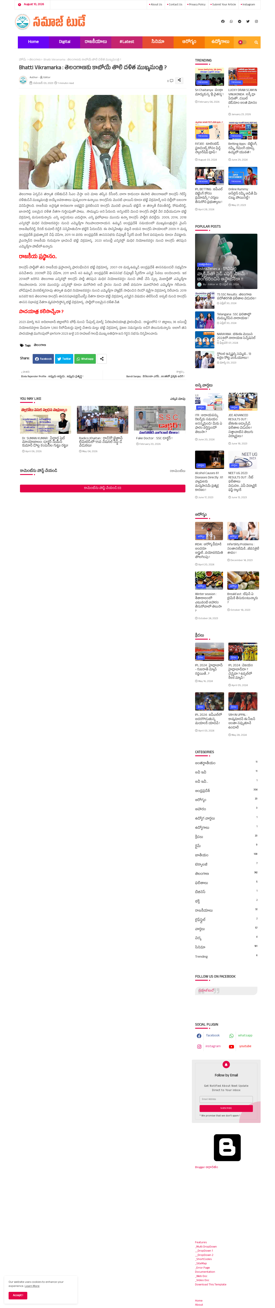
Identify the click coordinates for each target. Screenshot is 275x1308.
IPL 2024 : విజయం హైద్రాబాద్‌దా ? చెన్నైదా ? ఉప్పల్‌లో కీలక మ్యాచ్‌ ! (240, 672)
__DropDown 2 (204, 1255)
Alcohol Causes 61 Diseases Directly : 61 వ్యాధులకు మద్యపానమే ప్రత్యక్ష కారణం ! (209, 482)
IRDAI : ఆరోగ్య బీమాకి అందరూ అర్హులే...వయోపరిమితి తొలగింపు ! (209, 551)
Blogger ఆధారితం (227, 1165)
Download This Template (210, 1285)
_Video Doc (202, 1280)
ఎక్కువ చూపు (177, 399)
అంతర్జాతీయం (226, 763)
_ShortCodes (203, 1259)
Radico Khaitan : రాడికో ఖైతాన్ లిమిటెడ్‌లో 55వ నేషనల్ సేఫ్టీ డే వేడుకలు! (101, 442)
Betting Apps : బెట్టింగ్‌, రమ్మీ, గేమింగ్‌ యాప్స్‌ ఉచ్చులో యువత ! (242, 148)
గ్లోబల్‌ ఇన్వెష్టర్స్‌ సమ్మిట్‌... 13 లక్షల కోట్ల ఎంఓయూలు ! (234, 356)
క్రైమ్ (226, 846)
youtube (245, 1046)
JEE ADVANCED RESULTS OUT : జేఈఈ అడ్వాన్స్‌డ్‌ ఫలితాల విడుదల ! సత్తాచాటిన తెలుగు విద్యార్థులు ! (240, 426)
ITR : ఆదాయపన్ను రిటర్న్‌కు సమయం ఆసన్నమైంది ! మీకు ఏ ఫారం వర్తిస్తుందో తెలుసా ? (208, 424)
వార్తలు (226, 929)
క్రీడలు (226, 837)
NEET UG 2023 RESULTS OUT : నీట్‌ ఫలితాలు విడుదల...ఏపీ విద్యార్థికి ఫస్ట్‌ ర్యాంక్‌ (242, 482)
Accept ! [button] (18, 1295)
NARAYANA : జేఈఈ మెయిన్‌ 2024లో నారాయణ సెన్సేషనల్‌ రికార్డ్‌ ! (236, 338)
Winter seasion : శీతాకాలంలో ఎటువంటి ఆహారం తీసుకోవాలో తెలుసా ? (208, 603)
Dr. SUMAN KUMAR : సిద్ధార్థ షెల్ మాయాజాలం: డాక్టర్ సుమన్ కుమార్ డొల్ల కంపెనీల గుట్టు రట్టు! (45, 442)
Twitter (66, 359)
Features (201, 1242)
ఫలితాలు (226, 883)
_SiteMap (201, 1264)
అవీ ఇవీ (226, 773)
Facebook (46, 359)
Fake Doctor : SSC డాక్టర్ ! (154, 439)
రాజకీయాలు (96, 42)
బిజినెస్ (226, 892)
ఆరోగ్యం (189, 42)
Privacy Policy (196, 5)
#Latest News (126, 43)
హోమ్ (22, 60)
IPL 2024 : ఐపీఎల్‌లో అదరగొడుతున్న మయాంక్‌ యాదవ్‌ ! (208, 719)
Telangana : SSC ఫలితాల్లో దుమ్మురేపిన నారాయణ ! (234, 317)
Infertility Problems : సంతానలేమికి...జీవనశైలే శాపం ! (243, 549)
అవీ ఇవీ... (226, 782)
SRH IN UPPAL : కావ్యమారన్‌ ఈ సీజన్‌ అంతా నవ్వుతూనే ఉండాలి (241, 721)
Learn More (32, 1286)
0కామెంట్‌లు (177, 471)
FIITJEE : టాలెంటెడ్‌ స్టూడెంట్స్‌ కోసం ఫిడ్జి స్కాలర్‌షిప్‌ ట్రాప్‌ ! (208, 148)
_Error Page (202, 1268)
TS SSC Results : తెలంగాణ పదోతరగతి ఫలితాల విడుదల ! (236, 297)
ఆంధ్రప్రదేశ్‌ (226, 791)
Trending (226, 957)
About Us (156, 5)
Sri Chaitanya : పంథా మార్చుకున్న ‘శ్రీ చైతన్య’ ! (209, 92)
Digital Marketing (64, 43)
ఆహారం (226, 809)
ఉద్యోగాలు (220, 42)
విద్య (226, 938)
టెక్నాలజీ (226, 865)
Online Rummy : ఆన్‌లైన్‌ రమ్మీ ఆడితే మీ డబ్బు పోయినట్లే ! (242, 194)
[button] (256, 42)
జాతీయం (226, 855)
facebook (213, 1036)
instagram (248, 5)
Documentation (205, 1272)
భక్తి (226, 901)
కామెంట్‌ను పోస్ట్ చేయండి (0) (102, 488)
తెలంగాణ (35, 60)
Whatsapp (87, 359)
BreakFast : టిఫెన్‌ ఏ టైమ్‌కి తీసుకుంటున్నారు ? (242, 598)
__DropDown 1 (204, 1251)
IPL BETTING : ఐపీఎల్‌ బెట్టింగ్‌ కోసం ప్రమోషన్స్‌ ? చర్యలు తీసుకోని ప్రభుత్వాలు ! (209, 196)
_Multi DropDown (206, 1247)
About (199, 1305)
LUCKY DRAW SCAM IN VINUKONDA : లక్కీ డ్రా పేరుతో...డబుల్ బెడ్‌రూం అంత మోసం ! (242, 99)
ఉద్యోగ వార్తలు (226, 819)
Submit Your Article (224, 5)
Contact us (175, 5)
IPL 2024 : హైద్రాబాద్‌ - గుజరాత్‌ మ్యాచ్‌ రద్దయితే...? (209, 670)
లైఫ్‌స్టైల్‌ (226, 920)
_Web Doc (201, 1276)
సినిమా (157, 42)
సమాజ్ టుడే (205, 991)
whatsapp (245, 1036)
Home (33, 42)
